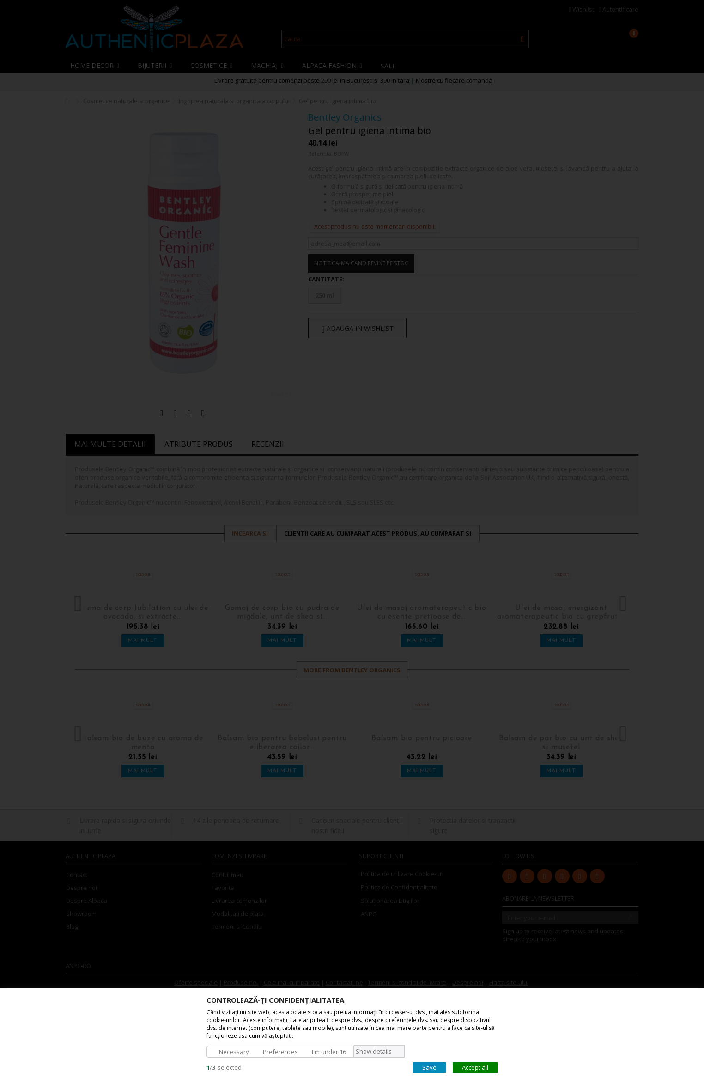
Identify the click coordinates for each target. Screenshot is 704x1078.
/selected (224, 1067)
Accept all (475, 1067)
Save (429, 1067)
